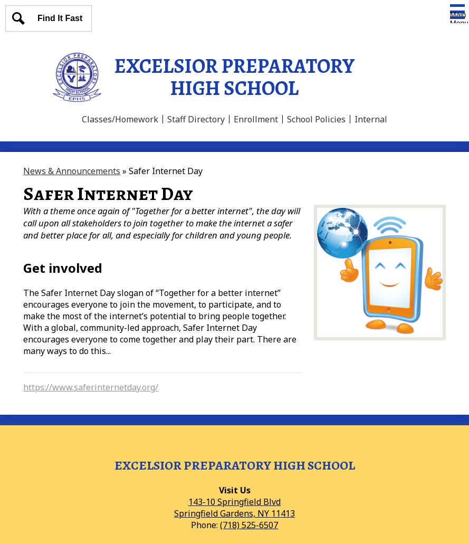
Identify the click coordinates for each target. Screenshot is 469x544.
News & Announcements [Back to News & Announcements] (71, 171)
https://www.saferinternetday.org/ (90, 387)
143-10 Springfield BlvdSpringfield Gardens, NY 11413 (234, 507)
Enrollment (256, 119)
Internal (371, 119)
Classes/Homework (120, 119)
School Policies (316, 119)
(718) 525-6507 (249, 525)
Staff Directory (196, 119)
